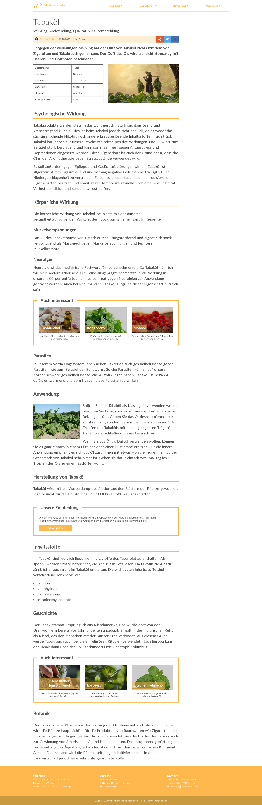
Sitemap (66, 786)
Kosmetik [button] (211, 5)
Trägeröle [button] (179, 5)
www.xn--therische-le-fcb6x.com (122, 800)
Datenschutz (53, 786)
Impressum (39, 786)
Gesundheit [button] (147, 5)
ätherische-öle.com (52, 5)
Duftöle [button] (115, 5)
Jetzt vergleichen (55, 528)
